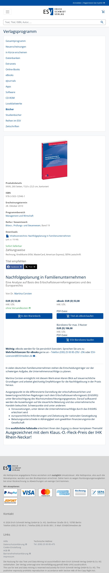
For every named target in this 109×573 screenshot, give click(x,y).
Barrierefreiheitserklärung (15, 553)
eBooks (9, 75)
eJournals (11, 80)
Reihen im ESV (13, 120)
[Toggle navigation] (7, 12)
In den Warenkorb (29, 316)
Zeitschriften (12, 126)
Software (10, 92)
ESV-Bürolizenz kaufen (80, 340)
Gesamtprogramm (16, 41)
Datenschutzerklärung (14, 544)
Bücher (10, 109)
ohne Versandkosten (17, 308)
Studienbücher (14, 115)
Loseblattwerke (14, 103)
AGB (5, 550)
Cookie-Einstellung (12, 547)
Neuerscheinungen (16, 46)
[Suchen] (51, 22)
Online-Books (13, 69)
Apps (8, 86)
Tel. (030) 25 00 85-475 (44, 544)
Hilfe (5, 541)
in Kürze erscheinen (16, 52)
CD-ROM (10, 97)
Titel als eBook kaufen (80, 316)
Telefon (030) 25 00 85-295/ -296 (68, 352)
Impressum (8, 556)
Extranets (11, 63)
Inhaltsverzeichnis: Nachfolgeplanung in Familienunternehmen (38, 235)
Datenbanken (13, 58)
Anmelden (77, 3)
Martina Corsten (23, 293)
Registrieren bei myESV (93, 3)
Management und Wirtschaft (19, 215)
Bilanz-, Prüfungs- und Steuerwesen (23, 225)
